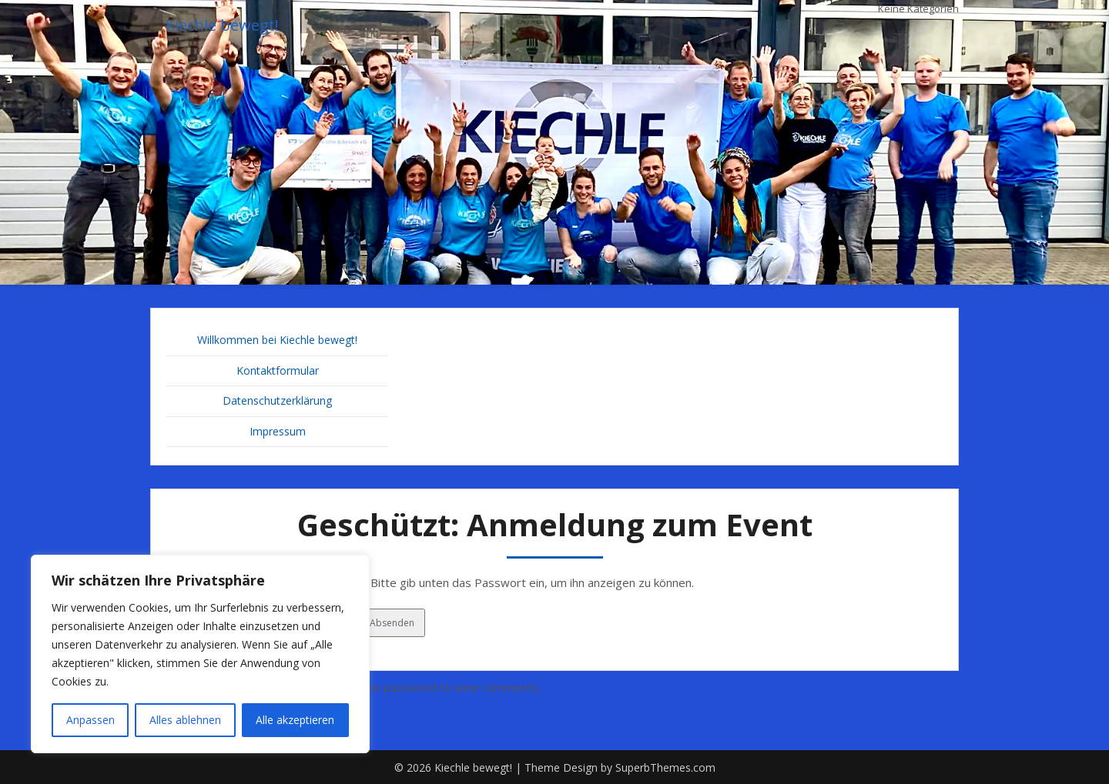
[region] (200, 654)
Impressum (278, 431)
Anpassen (90, 719)
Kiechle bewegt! (222, 25)
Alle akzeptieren (295, 719)
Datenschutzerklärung (277, 400)
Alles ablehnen (185, 719)
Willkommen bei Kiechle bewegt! (277, 339)
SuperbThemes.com (665, 767)
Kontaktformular (277, 370)
